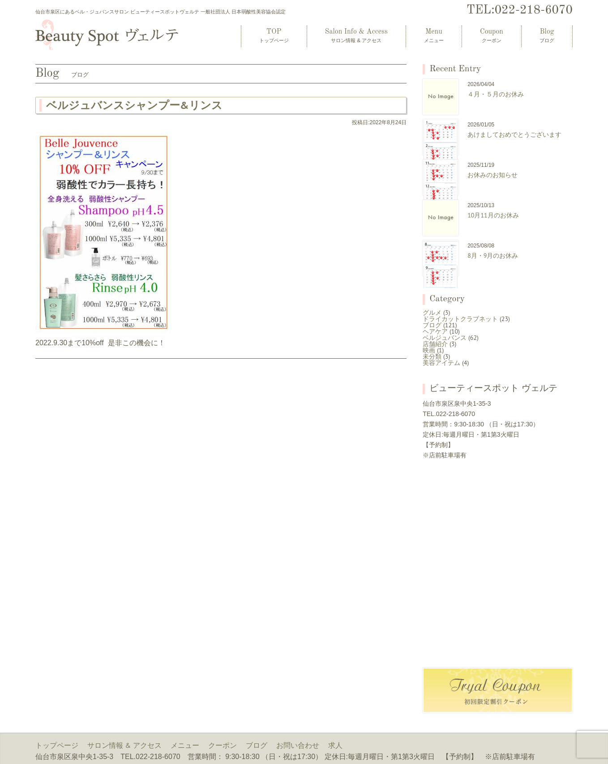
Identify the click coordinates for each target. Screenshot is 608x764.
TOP (274, 35)
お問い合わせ (297, 745)
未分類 (432, 356)
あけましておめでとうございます (514, 134)
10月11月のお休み (493, 215)
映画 (429, 350)
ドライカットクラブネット (460, 319)
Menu (434, 35)
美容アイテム (441, 363)
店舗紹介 (435, 344)
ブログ (432, 325)
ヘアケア (435, 331)
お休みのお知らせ (492, 175)
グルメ (432, 312)
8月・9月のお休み (492, 256)
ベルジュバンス (445, 338)
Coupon (491, 35)
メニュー (185, 745)
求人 (335, 745)
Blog (546, 35)
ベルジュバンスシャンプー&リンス (134, 105)
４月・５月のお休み (495, 94)
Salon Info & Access (356, 35)
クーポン (222, 745)
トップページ (56, 745)
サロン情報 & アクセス (124, 745)
